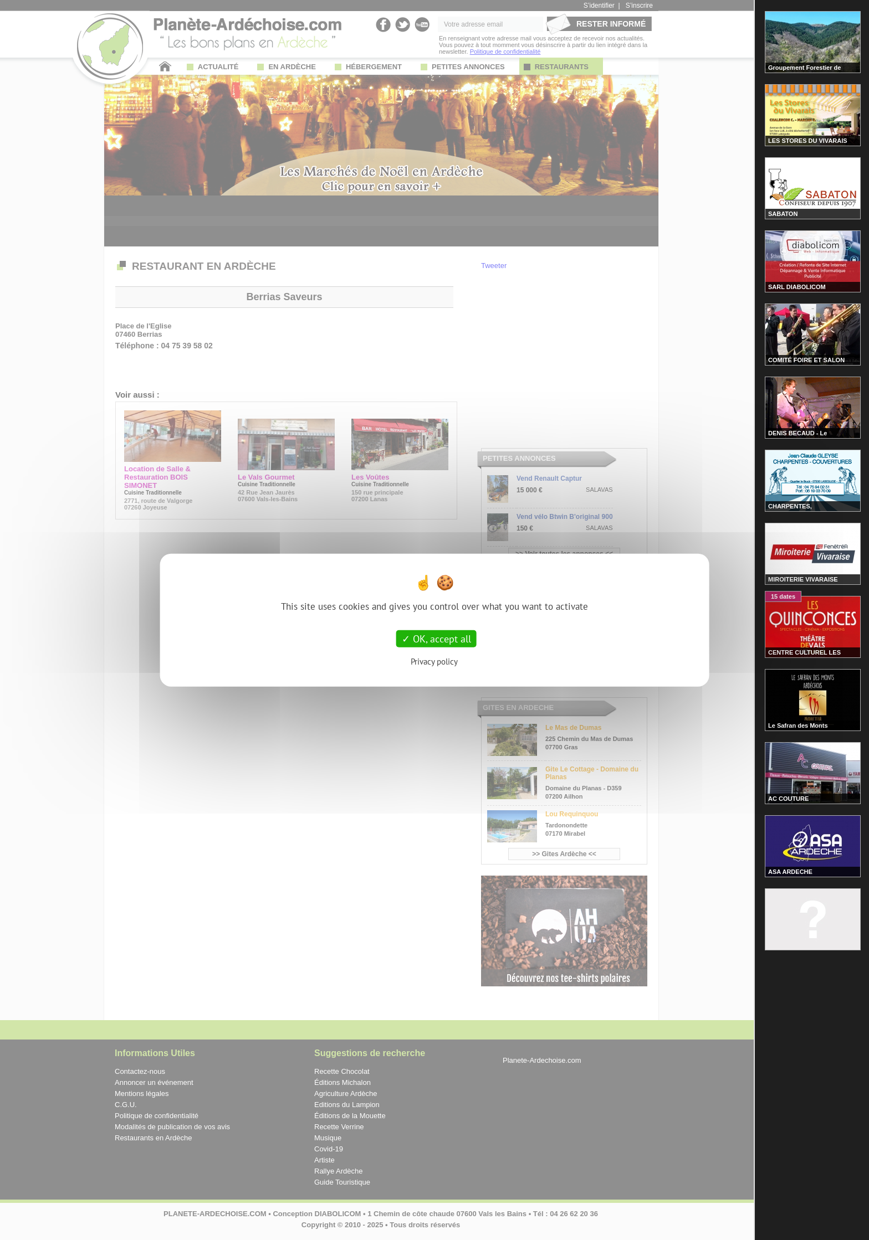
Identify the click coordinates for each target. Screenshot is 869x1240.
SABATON (783, 213)
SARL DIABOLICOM (797, 287)
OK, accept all (436, 638)
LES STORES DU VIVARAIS (807, 140)
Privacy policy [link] (434, 661)
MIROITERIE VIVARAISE (803, 579)
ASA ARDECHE (790, 871)
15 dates (783, 596)
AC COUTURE (788, 798)
